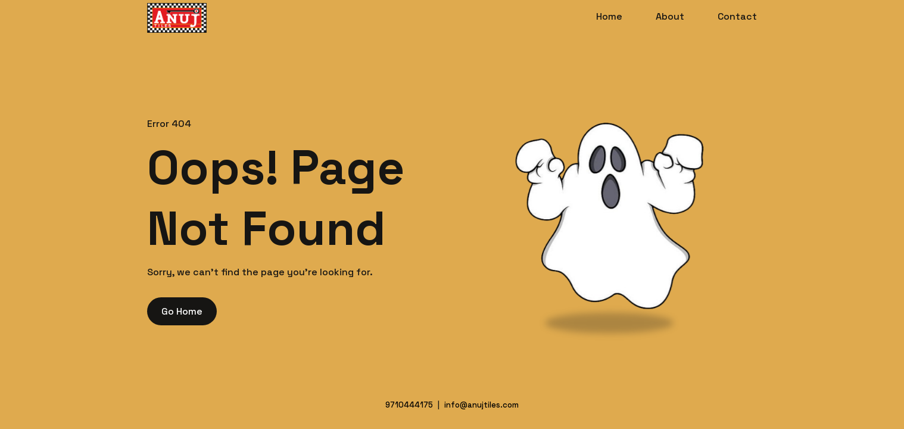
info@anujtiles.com (481, 405)
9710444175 (409, 405)
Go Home (181, 311)
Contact (737, 16)
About (670, 16)
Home (609, 16)
